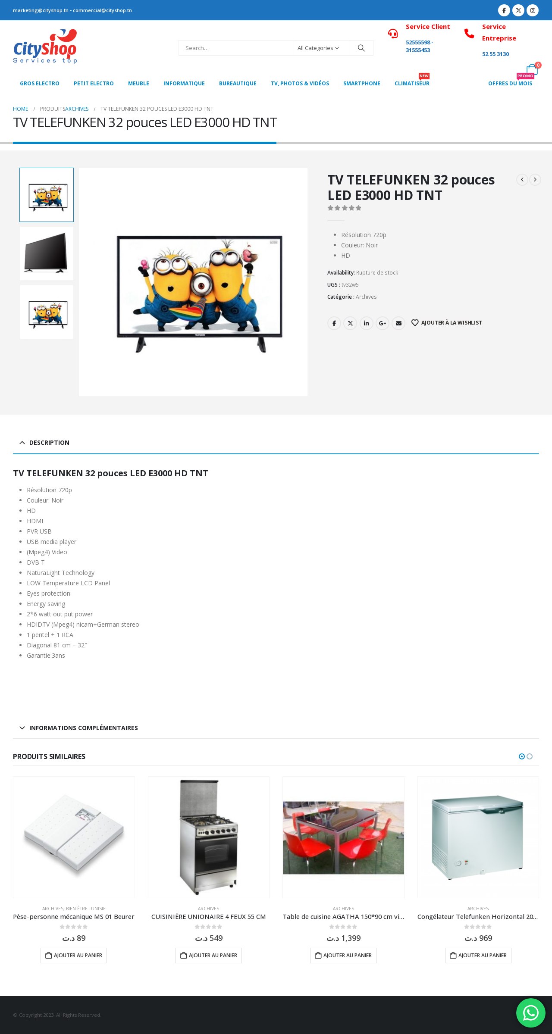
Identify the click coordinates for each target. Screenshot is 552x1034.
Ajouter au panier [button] (78, 955)
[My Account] (513, 69)
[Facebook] (504, 10)
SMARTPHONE (361, 83)
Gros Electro (40, 83)
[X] (518, 10)
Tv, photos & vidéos (300, 83)
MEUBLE (138, 83)
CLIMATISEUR (412, 81)
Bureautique (238, 83)
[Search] (361, 48)
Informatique (184, 83)
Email (398, 323)
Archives (366, 296)
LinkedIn (366, 323)
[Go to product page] (74, 837)
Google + (382, 323)
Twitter (350, 323)
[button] (522, 756)
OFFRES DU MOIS (511, 81)
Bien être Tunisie (86, 909)
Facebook (334, 323)
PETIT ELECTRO (94, 83)
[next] (535, 180)
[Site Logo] (45, 47)
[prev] (522, 180)
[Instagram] (533, 10)
